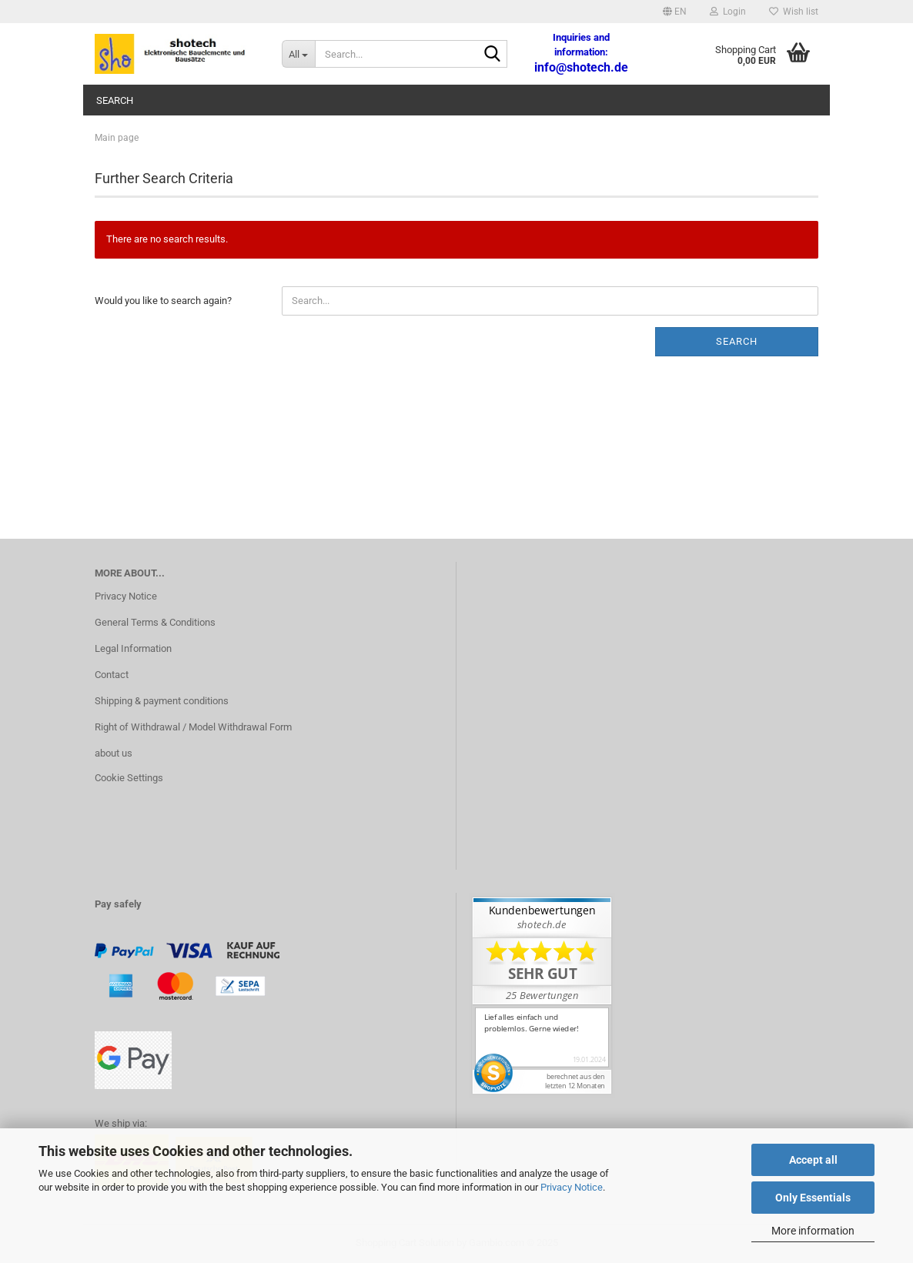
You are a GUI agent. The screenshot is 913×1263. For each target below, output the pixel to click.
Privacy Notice (571, 1187)
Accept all (813, 1160)
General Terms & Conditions (155, 622)
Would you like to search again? (163, 300)
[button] (674, 11)
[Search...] (298, 54)
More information (812, 1231)
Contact (112, 674)
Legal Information (133, 648)
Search (114, 100)
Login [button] (728, 11)
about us (113, 753)
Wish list (793, 11)
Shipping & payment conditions (162, 701)
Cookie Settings (129, 778)
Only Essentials (813, 1197)
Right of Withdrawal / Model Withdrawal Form (193, 727)
